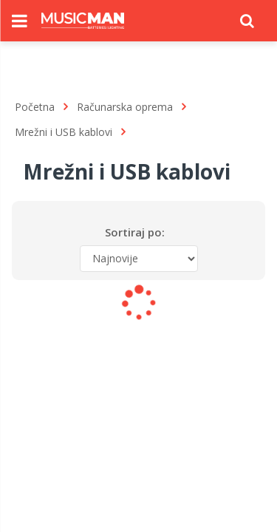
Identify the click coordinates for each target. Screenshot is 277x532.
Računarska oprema (125, 107)
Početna (35, 107)
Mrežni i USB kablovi (63, 132)
